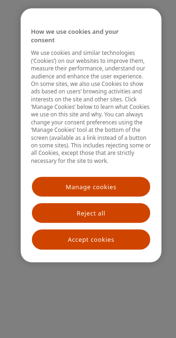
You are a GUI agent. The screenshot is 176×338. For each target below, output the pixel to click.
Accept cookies (91, 239)
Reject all (91, 213)
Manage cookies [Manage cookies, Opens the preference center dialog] (91, 187)
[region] (91, 135)
